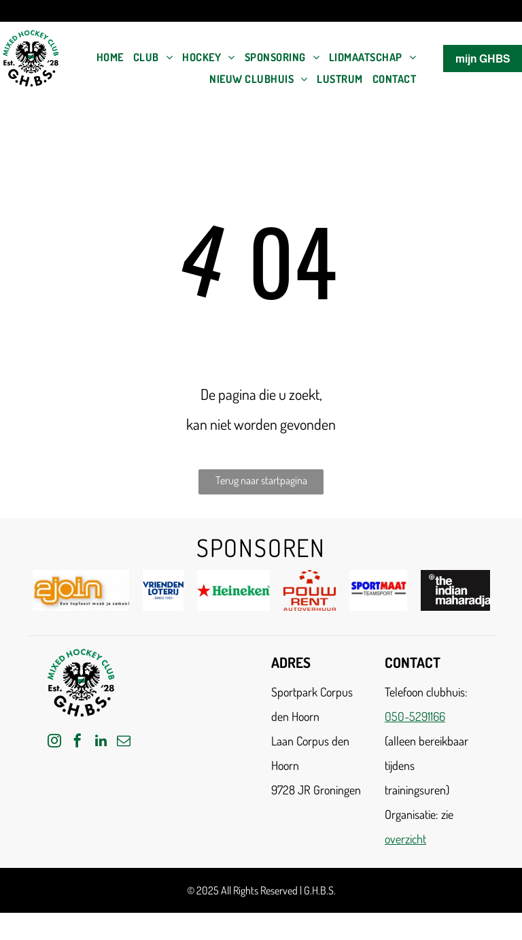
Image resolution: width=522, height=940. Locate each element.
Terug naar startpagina (261, 480)
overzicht (405, 838)
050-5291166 (415, 716)
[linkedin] (100, 742)
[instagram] (54, 742)
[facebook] (77, 742)
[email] (124, 742)
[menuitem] (110, 57)
